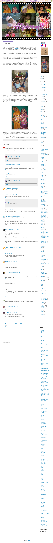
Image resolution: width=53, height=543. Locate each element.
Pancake (42, 227)
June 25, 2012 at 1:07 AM (14, 229)
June (43, 90)
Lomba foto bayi (44, 211)
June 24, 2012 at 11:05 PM (14, 202)
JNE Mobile (43, 169)
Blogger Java (43, 360)
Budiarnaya (43, 362)
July (43, 89)
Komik (42, 184)
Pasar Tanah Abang (44, 232)
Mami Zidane (43, 463)
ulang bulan (43, 305)
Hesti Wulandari (44, 440)
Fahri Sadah (43, 430)
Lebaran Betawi (43, 205)
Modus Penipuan (44, 217)
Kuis (41, 199)
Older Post (35, 357)
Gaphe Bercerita (44, 434)
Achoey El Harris (44, 337)
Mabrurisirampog (44, 458)
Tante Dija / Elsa (44, 509)
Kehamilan (43, 179)
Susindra (42, 506)
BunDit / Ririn (43, 400)
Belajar (42, 129)
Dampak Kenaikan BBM (45, 138)
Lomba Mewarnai (44, 212)
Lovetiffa (42, 455)
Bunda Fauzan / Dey (44, 374)
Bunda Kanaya (43, 379)
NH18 (42, 478)
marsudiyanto (8, 173)
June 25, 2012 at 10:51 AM (12, 261)
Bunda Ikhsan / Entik (44, 378)
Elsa (6, 261)
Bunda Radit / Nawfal (44, 391)
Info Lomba (43, 444)
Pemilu (42, 235)
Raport (42, 256)
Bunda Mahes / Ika (44, 386)
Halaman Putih (43, 437)
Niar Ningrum (43, 481)
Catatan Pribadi (43, 136)
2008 (42, 109)
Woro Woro (43, 518)
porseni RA (43, 246)
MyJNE (42, 223)
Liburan (42, 207)
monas (42, 220)
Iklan (42, 161)
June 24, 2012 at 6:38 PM (15, 156)
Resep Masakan (44, 259)
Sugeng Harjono (44, 505)
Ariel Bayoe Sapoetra (45, 348)
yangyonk (7, 194)
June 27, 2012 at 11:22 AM (17, 323)
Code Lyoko (43, 137)
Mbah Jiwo (43, 470)
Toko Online (43, 302)
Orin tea (42, 486)
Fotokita (42, 433)
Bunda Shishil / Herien (45, 393)
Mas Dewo (43, 466)
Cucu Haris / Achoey (44, 409)
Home (20, 357)
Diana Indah (43, 422)
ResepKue (43, 260)
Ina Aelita (42, 162)
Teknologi (42, 293)
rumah (42, 269)
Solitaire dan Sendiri (44, 277)
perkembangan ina (44, 242)
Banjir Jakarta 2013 (44, 120)
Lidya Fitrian (7, 306)
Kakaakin (42, 448)
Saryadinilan (43, 502)
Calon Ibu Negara (44, 134)
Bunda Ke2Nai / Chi (44, 382)
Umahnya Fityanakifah (45, 513)
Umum (42, 311)
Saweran (42, 272)
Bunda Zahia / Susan (44, 399)
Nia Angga (43, 479)
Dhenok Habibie (44, 418)
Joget (42, 172)
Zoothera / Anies (44, 527)
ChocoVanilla (43, 405)
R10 (41, 495)
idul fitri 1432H (43, 160)
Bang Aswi (43, 354)
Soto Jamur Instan (44, 279)
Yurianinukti (43, 524)
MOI (41, 219)
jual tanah (42, 175)
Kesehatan (43, 182)
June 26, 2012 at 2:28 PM (15, 180)
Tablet (42, 284)
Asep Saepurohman (44, 350)
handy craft (43, 153)
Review (42, 262)
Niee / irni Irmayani (44, 482)
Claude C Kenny (44, 408)
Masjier (42, 469)
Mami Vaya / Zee (44, 462)
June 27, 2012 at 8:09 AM (14, 312)
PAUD (42, 233)
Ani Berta (42, 346)
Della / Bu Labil (43, 412)
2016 (42, 76)
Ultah (42, 310)
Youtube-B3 (43, 520)
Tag (41, 285)
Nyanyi (42, 224)
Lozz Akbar (43, 456)
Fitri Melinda (43, 431)
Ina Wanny (43, 165)
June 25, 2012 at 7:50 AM (16, 247)
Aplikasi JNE (43, 116)
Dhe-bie (42, 416)
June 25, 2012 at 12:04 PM (15, 272)
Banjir (42, 119)
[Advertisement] (20, 350)
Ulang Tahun (43, 306)
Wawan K (42, 517)
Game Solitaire (43, 148)
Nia (8, 180)
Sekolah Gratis (43, 273)
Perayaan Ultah (43, 241)
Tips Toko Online (44, 299)
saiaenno (42, 498)
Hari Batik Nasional (44, 154)
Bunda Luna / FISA (44, 385)
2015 (42, 78)
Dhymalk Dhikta (44, 420)
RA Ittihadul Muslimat (44, 252)
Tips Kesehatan (43, 298)
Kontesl (42, 195)
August (43, 87)
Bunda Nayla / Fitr (44, 388)
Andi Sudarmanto (44, 344)
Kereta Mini (43, 180)
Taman (42, 288)
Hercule (42, 438)
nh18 (6, 282)
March (43, 99)
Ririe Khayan (7, 216)
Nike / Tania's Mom (44, 483)
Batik (42, 122)
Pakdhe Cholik (31, 52)
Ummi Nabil (43, 514)
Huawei (42, 157)
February (43, 101)
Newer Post (5, 357)
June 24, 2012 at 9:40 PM (13, 188)
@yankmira (43, 330)
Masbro (42, 467)
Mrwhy (42, 474)
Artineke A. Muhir (8, 247)
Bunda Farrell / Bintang (45, 373)
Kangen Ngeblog (45, 94)
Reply (6, 152)
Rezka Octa (43, 497)
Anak (42, 115)
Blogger (28, 540)
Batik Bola (43, 123)
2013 (42, 81)
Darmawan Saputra (9, 323)
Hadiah (42, 151)
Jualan (42, 176)
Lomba (42, 208)
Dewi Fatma (43, 415)
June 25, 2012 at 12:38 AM (15, 216)
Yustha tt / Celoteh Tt (44, 525)
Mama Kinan (43, 459)
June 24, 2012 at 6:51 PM (15, 164)
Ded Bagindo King (44, 411)
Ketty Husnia (43, 452)
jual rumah (43, 173)
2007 (42, 111)
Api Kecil (42, 347)
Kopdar (42, 196)
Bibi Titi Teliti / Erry (44, 359)
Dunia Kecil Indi (43, 426)
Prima (42, 493)
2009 (42, 108)
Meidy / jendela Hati (44, 471)
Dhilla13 (42, 419)
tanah (42, 292)
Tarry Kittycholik (44, 510)
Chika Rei (42, 404)
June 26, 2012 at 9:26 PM (14, 306)
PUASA (42, 251)
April (43, 98)
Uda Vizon (43, 511)
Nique (42, 485)
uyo (8, 202)
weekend (42, 314)
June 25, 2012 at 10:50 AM (14, 253)
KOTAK (42, 197)
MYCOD (42, 221)
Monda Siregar (43, 473)
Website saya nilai (43, 42)
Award (42, 118)
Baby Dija (7, 253)
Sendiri (42, 275)
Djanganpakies (43, 423)
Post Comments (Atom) (12, 359)
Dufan (42, 142)
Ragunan (42, 255)
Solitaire (42, 276)
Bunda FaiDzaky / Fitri (45, 370)
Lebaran (42, 204)
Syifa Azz (42, 507)
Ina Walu (42, 164)
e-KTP (42, 145)
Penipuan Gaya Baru (44, 238)
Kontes (42, 186)
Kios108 (42, 183)
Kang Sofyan (7, 272)
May (43, 96)
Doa (41, 141)
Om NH (4, 49)
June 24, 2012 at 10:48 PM (15, 209)
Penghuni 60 (43, 489)
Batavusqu (43, 358)
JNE (41, 168)
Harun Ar (7, 188)
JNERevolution (43, 171)
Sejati (42, 503)
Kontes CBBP (43, 187)
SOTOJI (42, 280)
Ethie (42, 429)
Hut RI (42, 158)
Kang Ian (42, 449)
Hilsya (42, 441)
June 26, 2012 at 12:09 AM (12, 282)
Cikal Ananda (43, 407)
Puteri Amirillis (43, 494)
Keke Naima (7, 312)
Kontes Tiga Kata (44, 193)
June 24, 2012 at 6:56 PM (15, 173)
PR (41, 247)
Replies (8, 154)
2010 (42, 106)
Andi (42, 343)
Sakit (42, 270)
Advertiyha (43, 340)
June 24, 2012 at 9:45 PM (13, 194)
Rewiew (42, 268)
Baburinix (42, 351)
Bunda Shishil (8, 164)
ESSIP (9, 156)
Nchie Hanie (7, 229)
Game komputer (44, 146)
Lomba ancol (43, 209)
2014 (42, 79)
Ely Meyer (42, 427)
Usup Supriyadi (43, 516)
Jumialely (42, 445)
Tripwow (42, 303)
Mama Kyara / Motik (44, 460)
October (43, 84)
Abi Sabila (43, 336)
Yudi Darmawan (16, 48)
